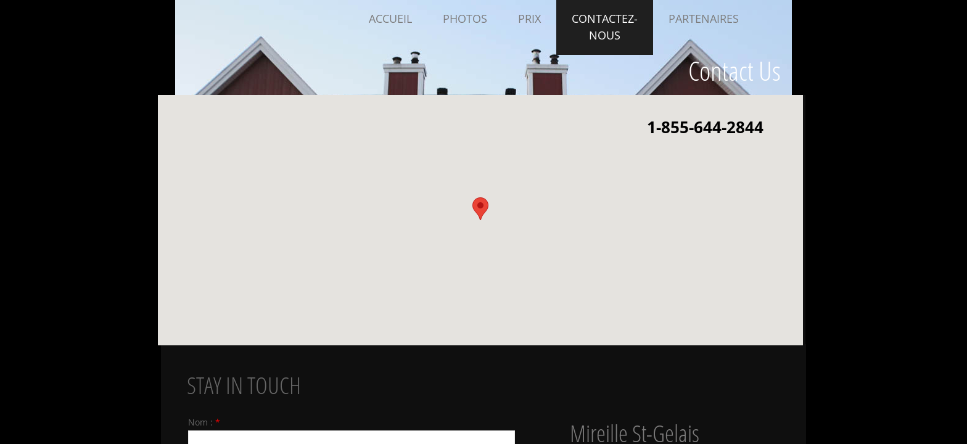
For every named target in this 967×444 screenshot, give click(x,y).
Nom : (204, 422)
